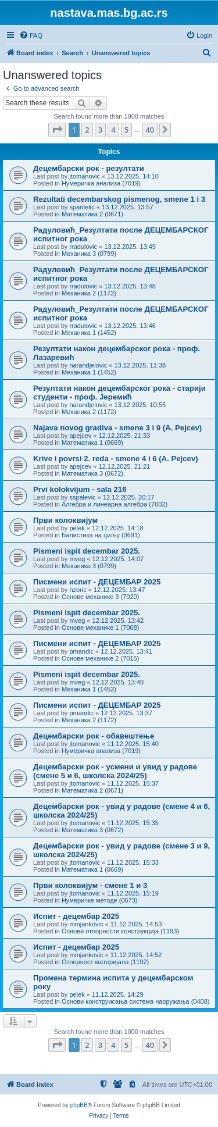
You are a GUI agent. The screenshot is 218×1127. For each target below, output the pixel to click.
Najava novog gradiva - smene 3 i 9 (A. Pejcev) (117, 427)
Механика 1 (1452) (89, 332)
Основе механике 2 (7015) (100, 658)
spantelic (81, 207)
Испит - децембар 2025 (76, 916)
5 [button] (126, 129)
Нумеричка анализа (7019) (101, 183)
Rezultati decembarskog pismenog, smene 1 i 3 (119, 199)
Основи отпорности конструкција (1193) (120, 931)
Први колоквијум (65, 520)
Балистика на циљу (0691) (101, 535)
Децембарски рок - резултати (88, 168)
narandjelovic (88, 365)
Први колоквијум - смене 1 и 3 (90, 885)
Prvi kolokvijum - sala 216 (80, 489)
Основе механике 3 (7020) (100, 596)
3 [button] (100, 129)
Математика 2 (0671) (92, 214)
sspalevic (82, 497)
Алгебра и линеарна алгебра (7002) (114, 504)
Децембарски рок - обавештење (93, 736)
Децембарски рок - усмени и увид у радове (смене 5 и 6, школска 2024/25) (115, 771)
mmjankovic (86, 924)
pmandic (81, 651)
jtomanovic (84, 176)
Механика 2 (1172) (89, 293)
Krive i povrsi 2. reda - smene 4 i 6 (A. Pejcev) (115, 458)
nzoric (77, 589)
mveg (77, 558)
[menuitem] (30, 35)
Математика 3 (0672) (92, 473)
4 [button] (113, 129)
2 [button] (87, 129)
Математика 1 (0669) (92, 442)
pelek (76, 528)
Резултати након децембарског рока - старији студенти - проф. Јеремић (119, 392)
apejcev (80, 435)
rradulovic (83, 246)
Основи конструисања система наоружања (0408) (136, 1001)
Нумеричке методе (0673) (100, 900)
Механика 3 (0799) (89, 253)
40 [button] (149, 129)
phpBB (79, 1105)
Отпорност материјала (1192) (105, 961)
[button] (57, 130)
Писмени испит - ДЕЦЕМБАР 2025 (96, 581)
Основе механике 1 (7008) (100, 627)
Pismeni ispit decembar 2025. (86, 551)
